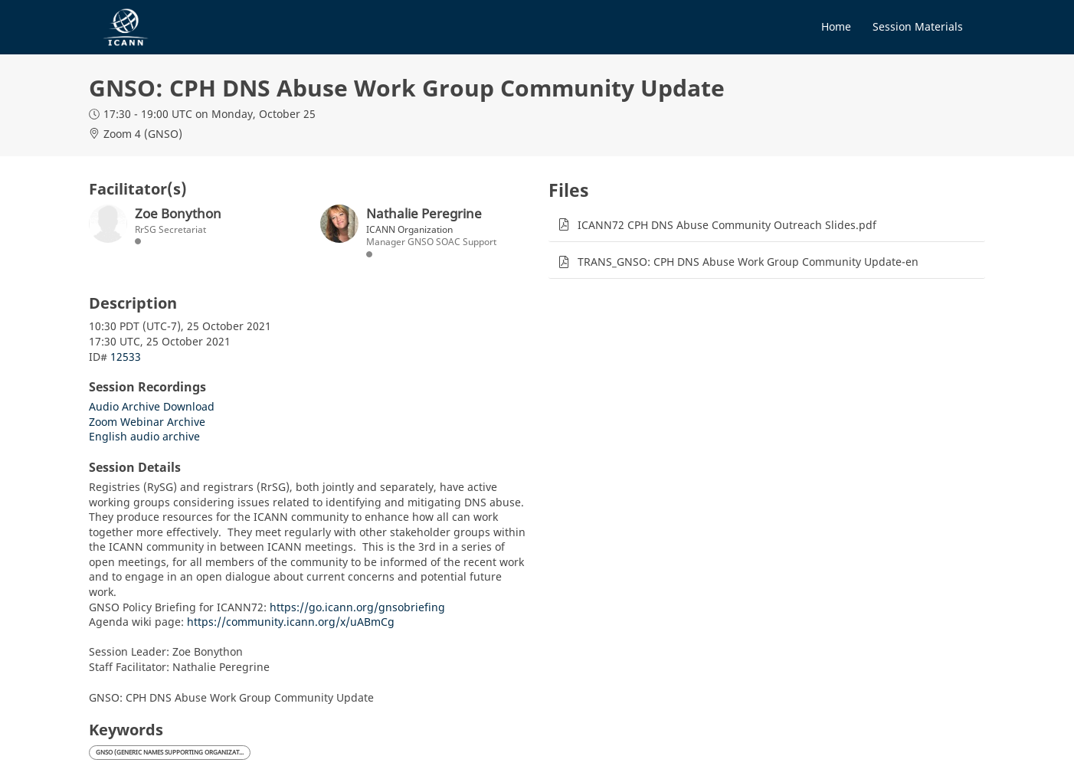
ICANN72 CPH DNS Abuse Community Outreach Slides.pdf (727, 225)
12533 (125, 356)
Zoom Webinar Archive (147, 421)
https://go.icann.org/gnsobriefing (357, 607)
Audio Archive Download (151, 406)
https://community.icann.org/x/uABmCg (291, 621)
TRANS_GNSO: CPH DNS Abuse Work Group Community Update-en (748, 261)
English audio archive (144, 436)
